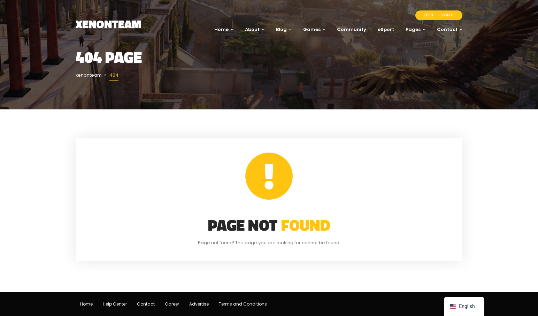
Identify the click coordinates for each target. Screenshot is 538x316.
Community (351, 29)
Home (223, 29)
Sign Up (448, 15)
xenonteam (108, 24)
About (254, 29)
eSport (386, 29)
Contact (449, 29)
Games (314, 29)
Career (172, 304)
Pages (415, 29)
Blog (284, 29)
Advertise (199, 304)
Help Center (115, 304)
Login (427, 15)
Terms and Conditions (243, 304)
